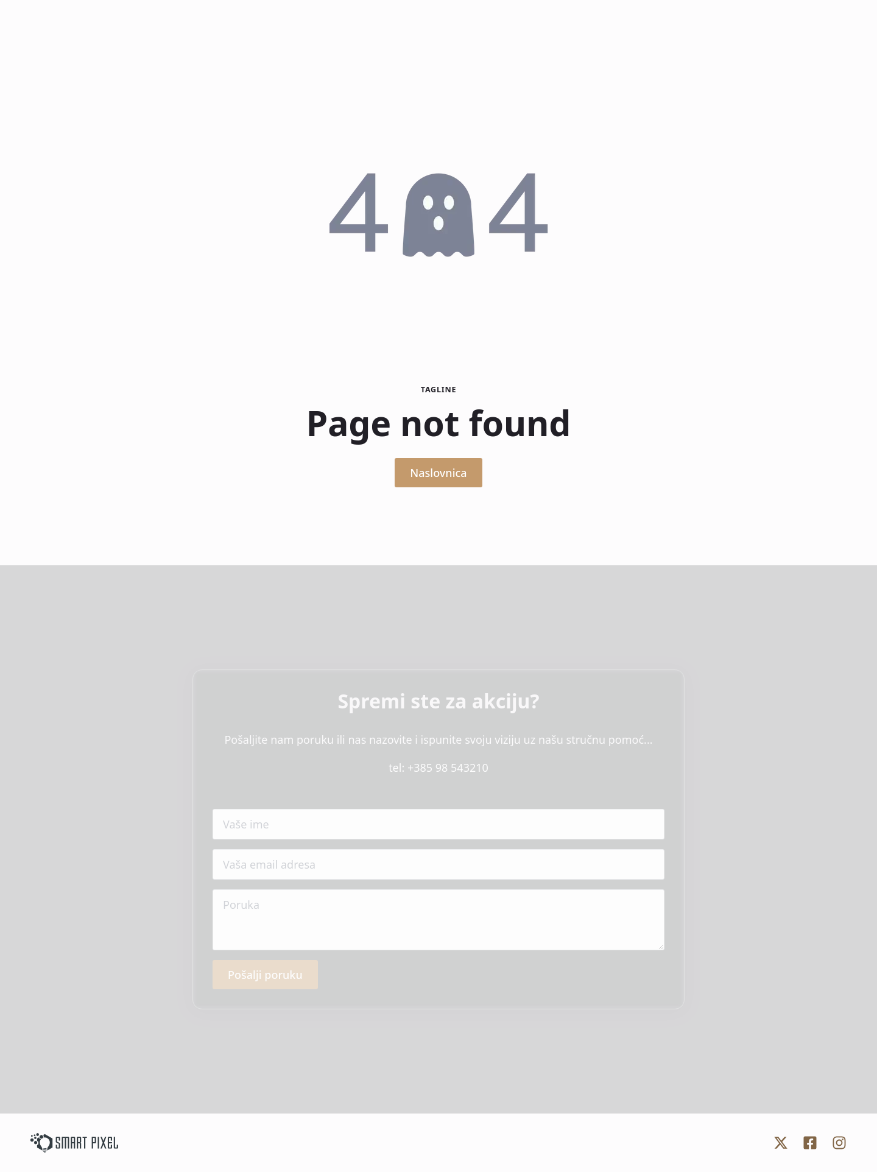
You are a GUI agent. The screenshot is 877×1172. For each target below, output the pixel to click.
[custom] (780, 1142)
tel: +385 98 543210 (438, 767)
